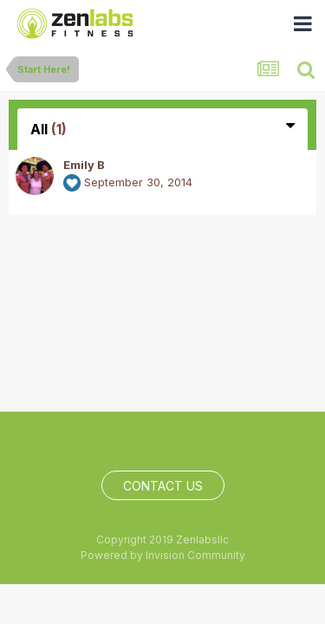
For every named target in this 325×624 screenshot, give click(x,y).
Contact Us (163, 485)
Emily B (84, 165)
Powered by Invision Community (163, 555)
